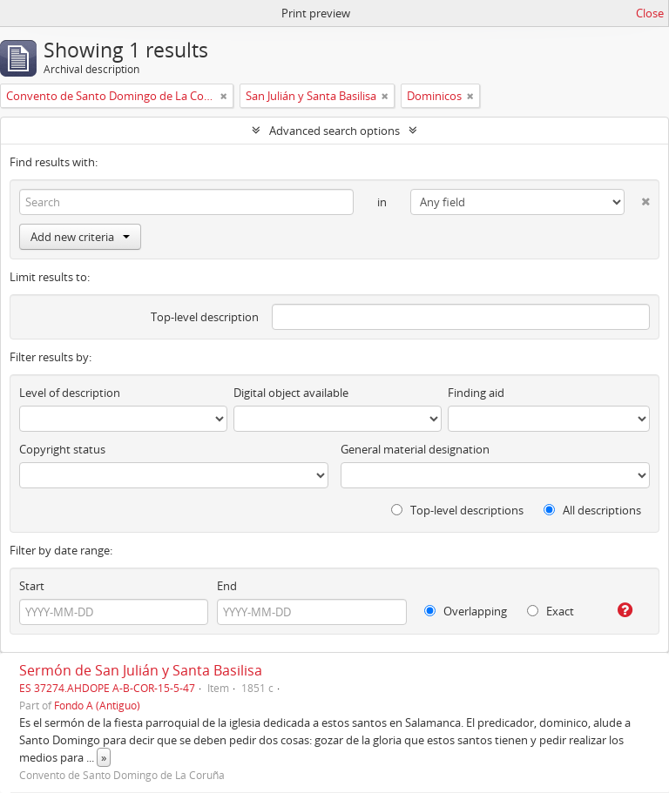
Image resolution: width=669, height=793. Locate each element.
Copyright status (62, 449)
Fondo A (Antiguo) (97, 705)
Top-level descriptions (457, 510)
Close (650, 13)
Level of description (69, 392)
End (227, 586)
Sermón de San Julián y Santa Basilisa (140, 670)
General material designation (415, 449)
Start (31, 586)
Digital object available (290, 392)
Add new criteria (80, 237)
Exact (550, 611)
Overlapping (465, 611)
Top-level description (205, 317)
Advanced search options (334, 130)
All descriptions (592, 510)
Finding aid (476, 392)
